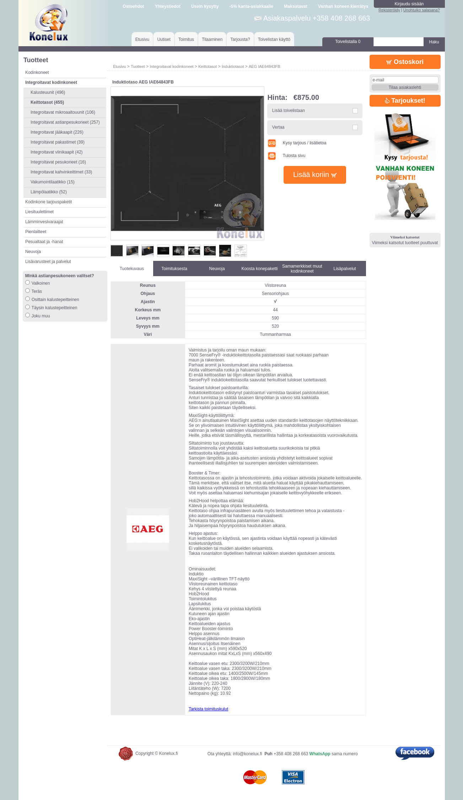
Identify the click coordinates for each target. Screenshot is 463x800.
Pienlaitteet (35, 231)
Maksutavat (295, 6)
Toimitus (186, 39)
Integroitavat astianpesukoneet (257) (65, 122)
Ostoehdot (133, 6)
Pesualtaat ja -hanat (44, 241)
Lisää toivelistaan (288, 110)
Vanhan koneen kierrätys (343, 6)
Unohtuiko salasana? (421, 10)
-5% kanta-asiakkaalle (251, 6)
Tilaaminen (212, 39)
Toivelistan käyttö (274, 39)
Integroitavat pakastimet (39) (58, 142)
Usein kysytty (205, 6)
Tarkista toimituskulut (208, 709)
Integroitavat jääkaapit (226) (57, 132)
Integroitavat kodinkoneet (172, 66)
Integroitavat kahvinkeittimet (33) (61, 172)
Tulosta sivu (286, 155)
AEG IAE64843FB (264, 66)
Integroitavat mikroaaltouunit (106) (63, 112)
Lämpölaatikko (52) (49, 191)
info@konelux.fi (247, 753)
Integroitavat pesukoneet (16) (58, 162)
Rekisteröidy (389, 10)
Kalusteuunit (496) (48, 92)
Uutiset (163, 39)
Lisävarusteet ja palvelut (48, 261)
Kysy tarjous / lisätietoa (296, 142)
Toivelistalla (347, 41)
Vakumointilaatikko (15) (53, 181)
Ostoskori (405, 61)
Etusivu (142, 39)
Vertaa (278, 127)
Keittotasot (207, 66)
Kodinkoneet (37, 72)
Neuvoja (33, 251)
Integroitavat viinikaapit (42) (57, 152)
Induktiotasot (233, 66)
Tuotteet (138, 66)
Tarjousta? (240, 39)
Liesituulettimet (39, 211)
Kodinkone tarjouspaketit (48, 201)
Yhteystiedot (168, 6)
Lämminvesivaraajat (44, 221)
